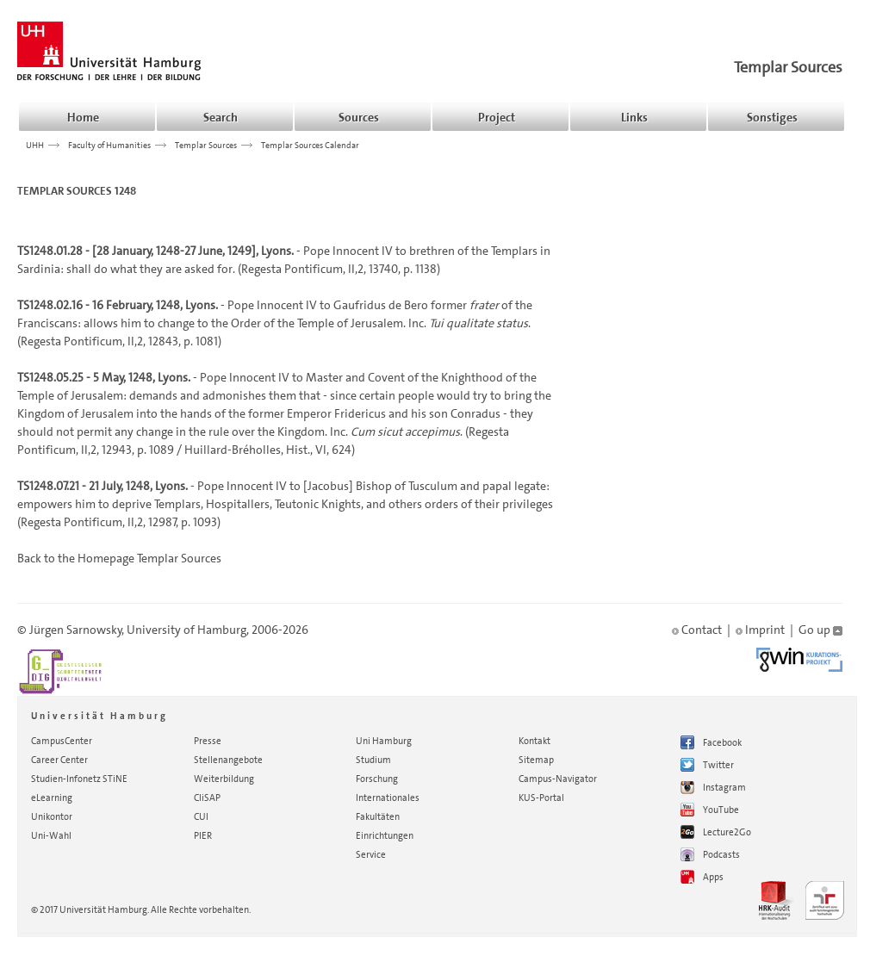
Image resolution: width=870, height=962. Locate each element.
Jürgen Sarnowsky (75, 629)
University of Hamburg (186, 629)
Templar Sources (788, 67)
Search (220, 117)
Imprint (760, 629)
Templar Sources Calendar (310, 145)
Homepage (106, 558)
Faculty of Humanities (109, 145)
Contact (697, 629)
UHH (35, 145)
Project (496, 117)
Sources (359, 117)
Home (83, 117)
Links (634, 117)
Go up (820, 629)
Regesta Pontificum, (293, 268)
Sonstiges (772, 117)
